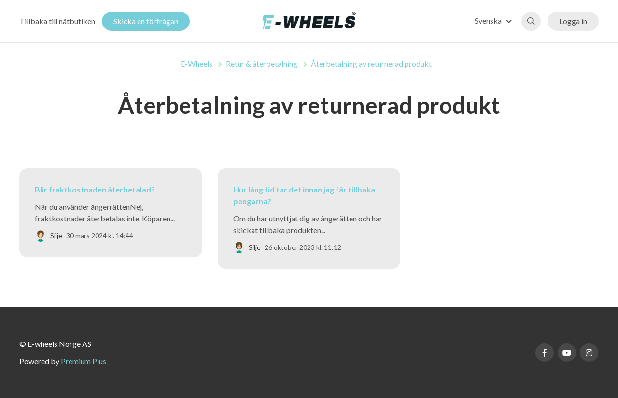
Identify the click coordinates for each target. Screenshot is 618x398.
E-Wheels (196, 63)
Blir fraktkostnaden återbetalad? (95, 189)
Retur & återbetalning (261, 63)
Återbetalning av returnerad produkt (371, 63)
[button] (495, 20)
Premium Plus (83, 361)
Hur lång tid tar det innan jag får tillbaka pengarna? (304, 195)
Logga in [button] (573, 21)
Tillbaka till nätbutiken (57, 21)
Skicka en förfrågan (145, 21)
